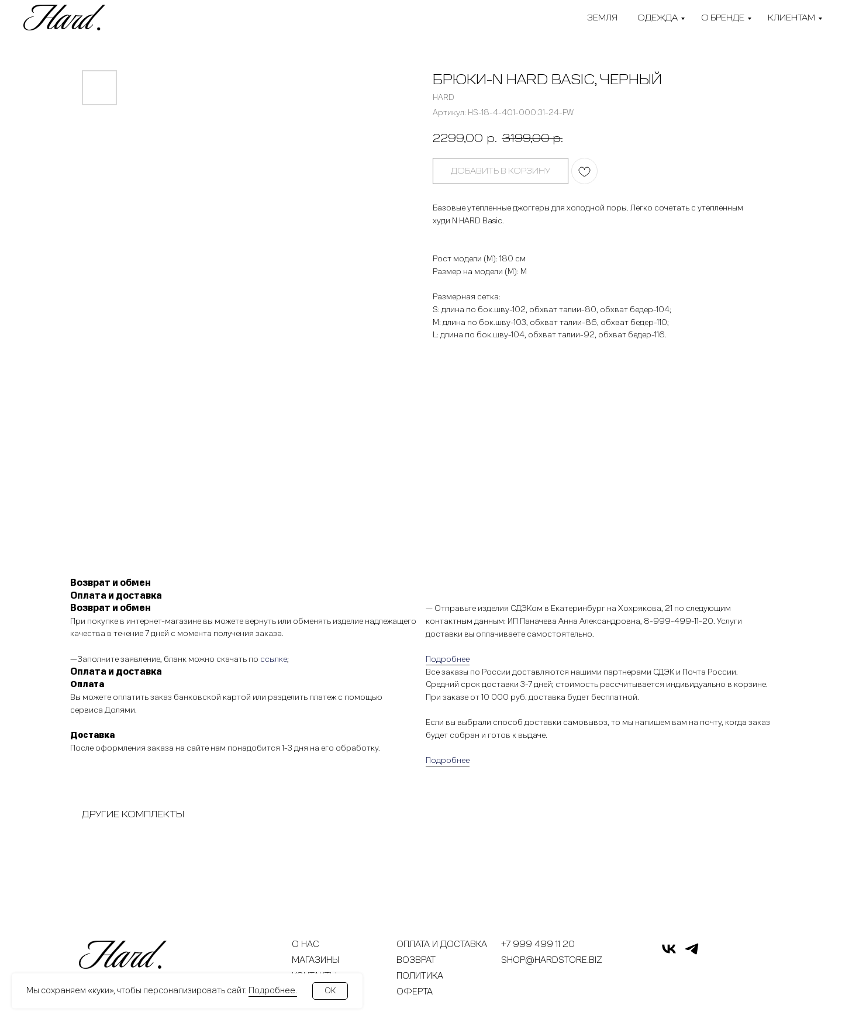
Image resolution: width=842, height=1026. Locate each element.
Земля (602, 17)
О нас (305, 944)
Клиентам (791, 17)
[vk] (669, 954)
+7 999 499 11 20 (538, 944)
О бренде (722, 17)
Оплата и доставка (441, 944)
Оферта (414, 991)
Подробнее (448, 659)
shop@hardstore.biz (551, 959)
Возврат (416, 959)
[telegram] (692, 954)
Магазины (315, 959)
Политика (419, 975)
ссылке (273, 659)
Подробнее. (273, 990)
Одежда (657, 17)
